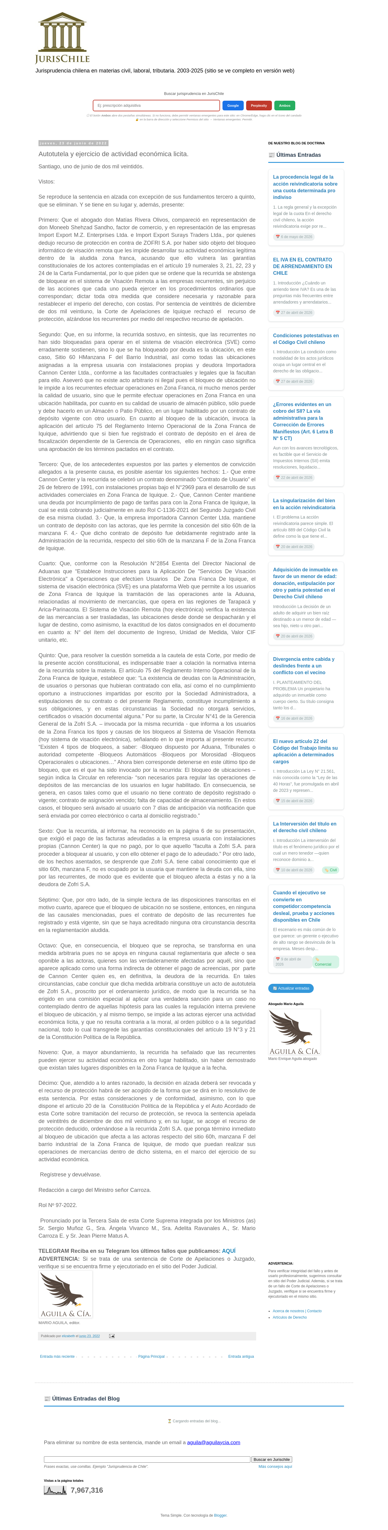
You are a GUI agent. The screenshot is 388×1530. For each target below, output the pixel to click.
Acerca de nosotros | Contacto (297, 1311)
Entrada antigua (241, 1356)
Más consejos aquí (275, 1466)
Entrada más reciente (57, 1356)
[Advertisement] (306, 1162)
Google (233, 105)
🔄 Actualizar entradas (291, 988)
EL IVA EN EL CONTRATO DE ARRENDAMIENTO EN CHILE (302, 266)
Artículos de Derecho (290, 1317)
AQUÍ (229, 1251)
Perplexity (259, 105)
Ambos (284, 105)
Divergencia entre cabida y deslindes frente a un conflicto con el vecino (304, 666)
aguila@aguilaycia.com (213, 1442)
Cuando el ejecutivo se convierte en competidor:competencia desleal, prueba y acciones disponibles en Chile (304, 906)
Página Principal (151, 1356)
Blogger (220, 1515)
